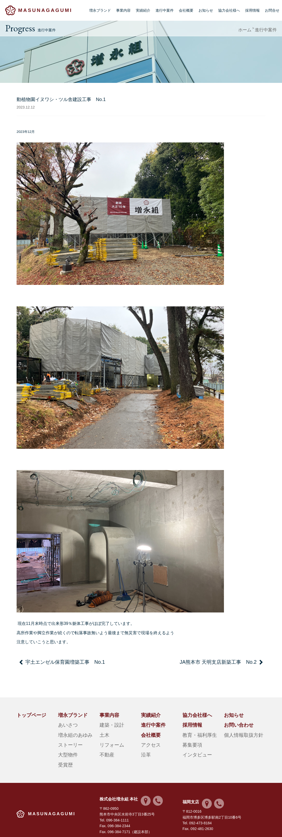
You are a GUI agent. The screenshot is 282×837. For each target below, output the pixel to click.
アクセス (148, 730)
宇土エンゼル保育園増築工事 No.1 (50, 661)
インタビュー (193, 737)
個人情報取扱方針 (238, 724)
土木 (103, 724)
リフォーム (109, 730)
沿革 (144, 737)
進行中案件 (165, 10)
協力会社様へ (229, 10)
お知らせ (206, 10)
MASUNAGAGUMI (44, 10)
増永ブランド (100, 10)
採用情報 (252, 10)
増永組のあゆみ (70, 724)
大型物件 (65, 737)
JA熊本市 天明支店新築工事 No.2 (233, 661)
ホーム (251, 28)
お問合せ (272, 10)
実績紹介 (143, 10)
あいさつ (65, 718)
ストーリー (67, 730)
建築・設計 (109, 718)
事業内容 (123, 10)
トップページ (27, 711)
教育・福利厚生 (195, 724)
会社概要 (186, 10)
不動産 (105, 737)
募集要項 (189, 730)
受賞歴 (63, 743)
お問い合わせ (235, 718)
